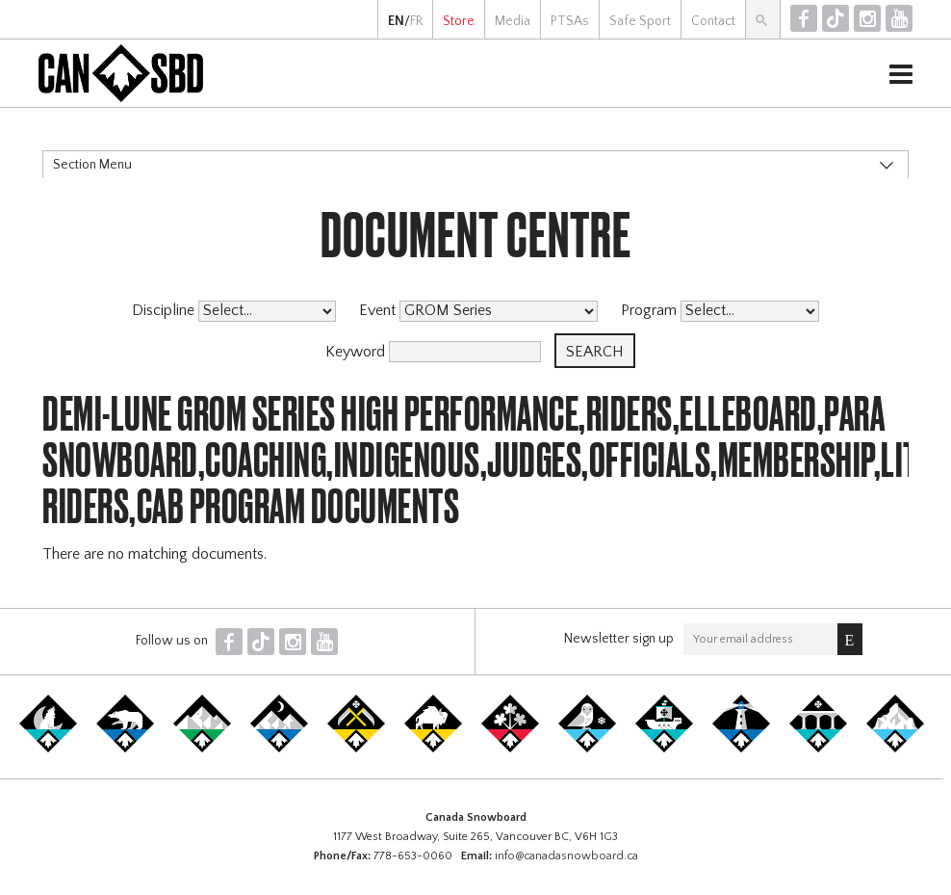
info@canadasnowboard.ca (566, 856)
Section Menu (92, 164)
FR (416, 21)
